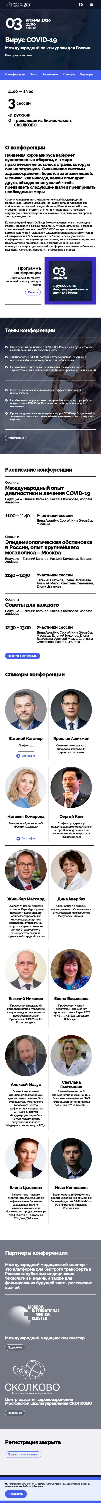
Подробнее (15, 1347)
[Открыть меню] (91, 4)
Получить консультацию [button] (23, 1454)
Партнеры (86, 74)
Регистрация (15, 438)
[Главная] (18, 4)
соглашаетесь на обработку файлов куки (24, 1486)
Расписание (50, 74)
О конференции (15, 74)
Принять (16, 1494)
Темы (34, 74)
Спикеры (69, 74)
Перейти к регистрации (22, 655)
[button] (25, 709)
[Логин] (83, 5)
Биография (28, 755)
